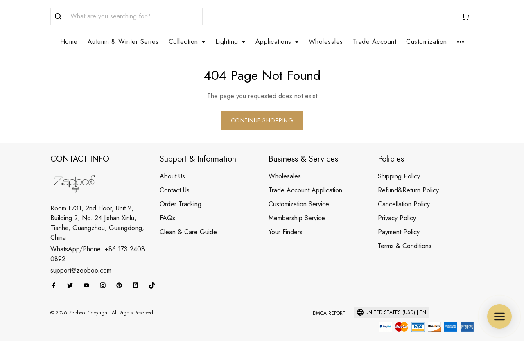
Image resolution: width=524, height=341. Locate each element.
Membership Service (297, 208)
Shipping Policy (399, 166)
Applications (277, 42)
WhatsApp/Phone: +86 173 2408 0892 (97, 244)
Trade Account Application (305, 180)
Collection (187, 42)
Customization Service (299, 194)
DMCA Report (329, 303)
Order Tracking (180, 194)
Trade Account (375, 42)
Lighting (230, 42)
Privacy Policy (397, 208)
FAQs (167, 208)
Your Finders (286, 222)
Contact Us (175, 180)
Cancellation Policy (404, 194)
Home (69, 42)
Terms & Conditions (404, 236)
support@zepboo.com (80, 260)
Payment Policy (399, 222)
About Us (172, 166)
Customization (426, 42)
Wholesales (326, 42)
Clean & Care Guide (188, 222)
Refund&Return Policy (408, 180)
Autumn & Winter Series (123, 42)
